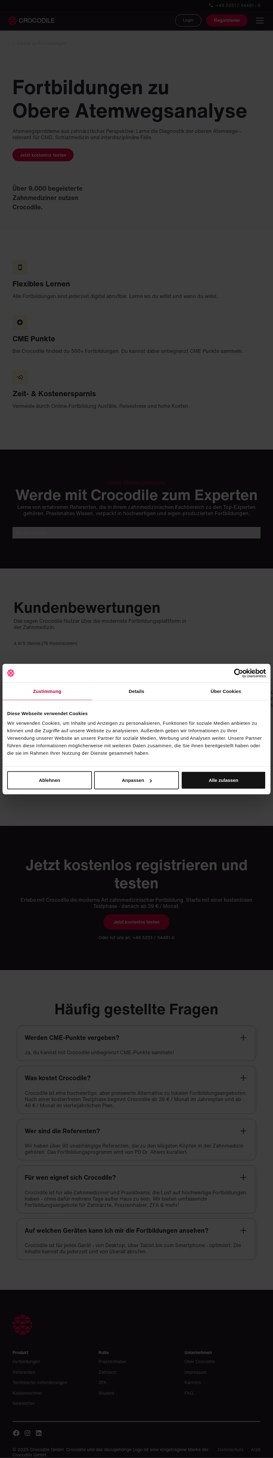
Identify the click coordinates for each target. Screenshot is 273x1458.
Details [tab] (136, 691)
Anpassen (137, 780)
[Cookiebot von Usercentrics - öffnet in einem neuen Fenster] (238, 673)
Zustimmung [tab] (47, 691)
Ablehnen (49, 780)
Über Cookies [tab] (226, 691)
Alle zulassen (223, 780)
